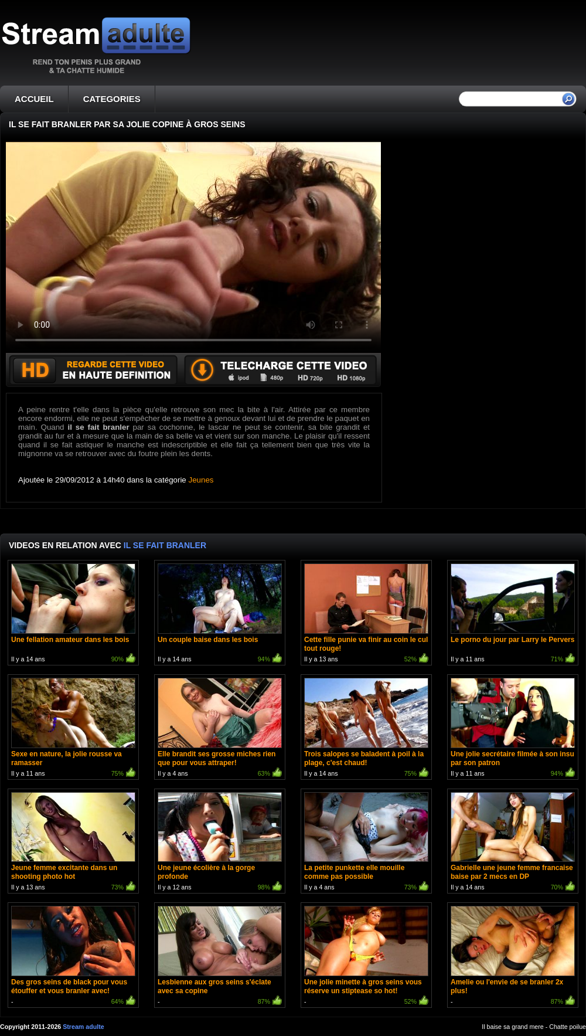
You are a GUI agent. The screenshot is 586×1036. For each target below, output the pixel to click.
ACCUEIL (34, 99)
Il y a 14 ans (73, 614)
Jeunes (201, 479)
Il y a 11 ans (513, 614)
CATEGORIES (112, 99)
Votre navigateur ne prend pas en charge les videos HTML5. (193, 247)
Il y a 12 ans (220, 843)
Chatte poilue (567, 1026)
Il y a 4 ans (220, 728)
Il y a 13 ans (366, 614)
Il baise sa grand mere (512, 1026)
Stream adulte (83, 1026)
